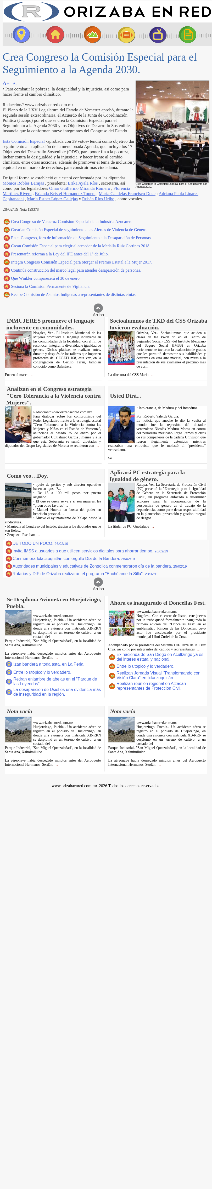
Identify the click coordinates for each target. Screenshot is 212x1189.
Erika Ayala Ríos (83, 183)
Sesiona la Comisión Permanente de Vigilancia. (51, 286)
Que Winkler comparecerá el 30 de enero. (46, 278)
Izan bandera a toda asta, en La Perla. (49, 664)
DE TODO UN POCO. (40, 543)
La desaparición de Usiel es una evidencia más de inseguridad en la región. (57, 691)
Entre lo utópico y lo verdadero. (42, 672)
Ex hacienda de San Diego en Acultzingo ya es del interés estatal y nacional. (159, 656)
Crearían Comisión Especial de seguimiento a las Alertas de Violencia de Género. (79, 229)
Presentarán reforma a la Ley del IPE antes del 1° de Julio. (60, 254)
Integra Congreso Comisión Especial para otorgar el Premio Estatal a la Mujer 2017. (81, 262)
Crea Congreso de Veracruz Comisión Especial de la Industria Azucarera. (72, 221)
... (31, 375)
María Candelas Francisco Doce (127, 193)
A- (15, 83)
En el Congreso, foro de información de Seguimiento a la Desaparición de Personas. (81, 238)
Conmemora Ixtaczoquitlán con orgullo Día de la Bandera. (74, 558)
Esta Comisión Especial (24, 141)
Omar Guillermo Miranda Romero (79, 188)
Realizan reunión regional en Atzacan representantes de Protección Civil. (151, 685)
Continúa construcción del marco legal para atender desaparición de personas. (76, 270)
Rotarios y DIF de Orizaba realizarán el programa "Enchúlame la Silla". (86, 573)
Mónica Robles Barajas (23, 183)
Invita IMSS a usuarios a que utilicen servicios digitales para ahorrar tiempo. (90, 551)
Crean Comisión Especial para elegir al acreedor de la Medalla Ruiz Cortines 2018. (80, 246)
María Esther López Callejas (52, 198)
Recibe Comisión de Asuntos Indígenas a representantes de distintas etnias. (74, 294)
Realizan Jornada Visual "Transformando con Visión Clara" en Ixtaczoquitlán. (158, 675)
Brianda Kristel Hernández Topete (65, 193)
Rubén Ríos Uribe (98, 198)
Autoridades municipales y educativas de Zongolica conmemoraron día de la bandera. (100, 566)
